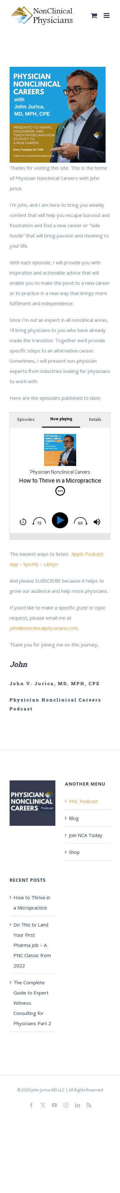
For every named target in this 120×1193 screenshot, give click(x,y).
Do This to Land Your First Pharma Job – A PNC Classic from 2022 (32, 945)
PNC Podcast (83, 801)
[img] (60, 491)
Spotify (31, 564)
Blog (74, 818)
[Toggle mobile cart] (94, 15)
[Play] (61, 520)
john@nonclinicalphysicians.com (43, 628)
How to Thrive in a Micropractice (31, 902)
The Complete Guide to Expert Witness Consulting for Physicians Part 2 (32, 1002)
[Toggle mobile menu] (107, 15)
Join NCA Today (85, 835)
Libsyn (51, 564)
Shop (74, 852)
